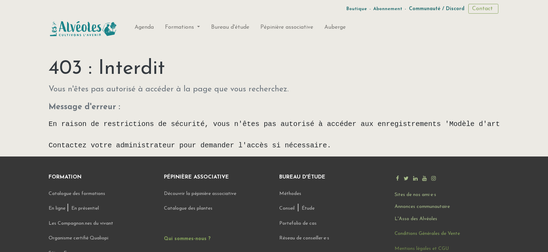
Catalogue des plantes (188, 208)
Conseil (287, 208)
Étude (308, 208)
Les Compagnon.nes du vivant (81, 223)
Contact (483, 9)
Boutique (356, 9)
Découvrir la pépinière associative (201, 193)
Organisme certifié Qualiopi (78, 238)
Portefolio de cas (298, 223)
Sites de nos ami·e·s (415, 194)
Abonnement (387, 9)
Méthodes (290, 193)
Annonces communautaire (422, 206)
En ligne (58, 208)
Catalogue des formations (77, 193)
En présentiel (85, 208)
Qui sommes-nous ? (187, 238)
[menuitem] (144, 29)
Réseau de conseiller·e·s (304, 238)
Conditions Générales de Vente (427, 233)
